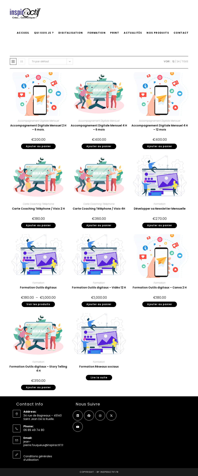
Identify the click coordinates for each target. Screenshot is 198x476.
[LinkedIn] (78, 415)
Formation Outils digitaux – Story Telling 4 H (38, 369)
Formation (160, 204)
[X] (111, 415)
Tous (185, 61)
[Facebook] (89, 415)
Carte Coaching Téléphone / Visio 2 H (38, 209)
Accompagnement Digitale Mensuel (38, 120)
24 (178, 61)
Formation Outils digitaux (38, 287)
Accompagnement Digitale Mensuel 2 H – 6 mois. (38, 127)
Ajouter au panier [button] (38, 146)
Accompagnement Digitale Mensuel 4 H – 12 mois (159, 127)
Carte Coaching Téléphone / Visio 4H (99, 209)
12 (173, 61)
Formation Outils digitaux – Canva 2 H (160, 287)
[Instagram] (100, 415)
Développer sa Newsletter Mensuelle (160, 209)
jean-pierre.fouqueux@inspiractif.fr (43, 443)
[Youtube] (78, 427)
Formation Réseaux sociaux (99, 367)
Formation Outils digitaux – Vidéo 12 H (99, 287)
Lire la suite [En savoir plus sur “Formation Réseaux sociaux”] (99, 377)
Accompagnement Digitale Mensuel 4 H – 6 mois (99, 127)
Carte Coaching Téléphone (38, 204)
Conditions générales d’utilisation (37, 458)
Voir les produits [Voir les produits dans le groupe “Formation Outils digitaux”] (38, 304)
